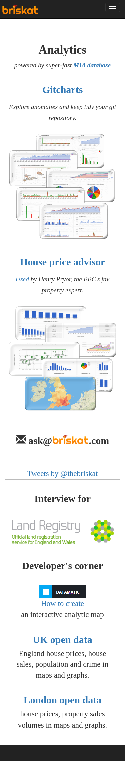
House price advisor (62, 261)
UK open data (62, 639)
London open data (62, 699)
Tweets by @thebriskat (62, 473)
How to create (62, 596)
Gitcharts (62, 89)
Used (22, 279)
